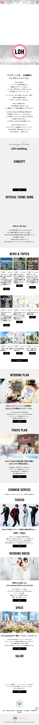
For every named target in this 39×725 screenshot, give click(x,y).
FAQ (4, 710)
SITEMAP (26, 710)
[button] (37, 2)
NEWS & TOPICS (10, 710)
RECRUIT (19, 712)
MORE (19, 189)
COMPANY (33, 710)
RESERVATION (25, 2)
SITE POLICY (19, 710)
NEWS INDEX (19, 360)
